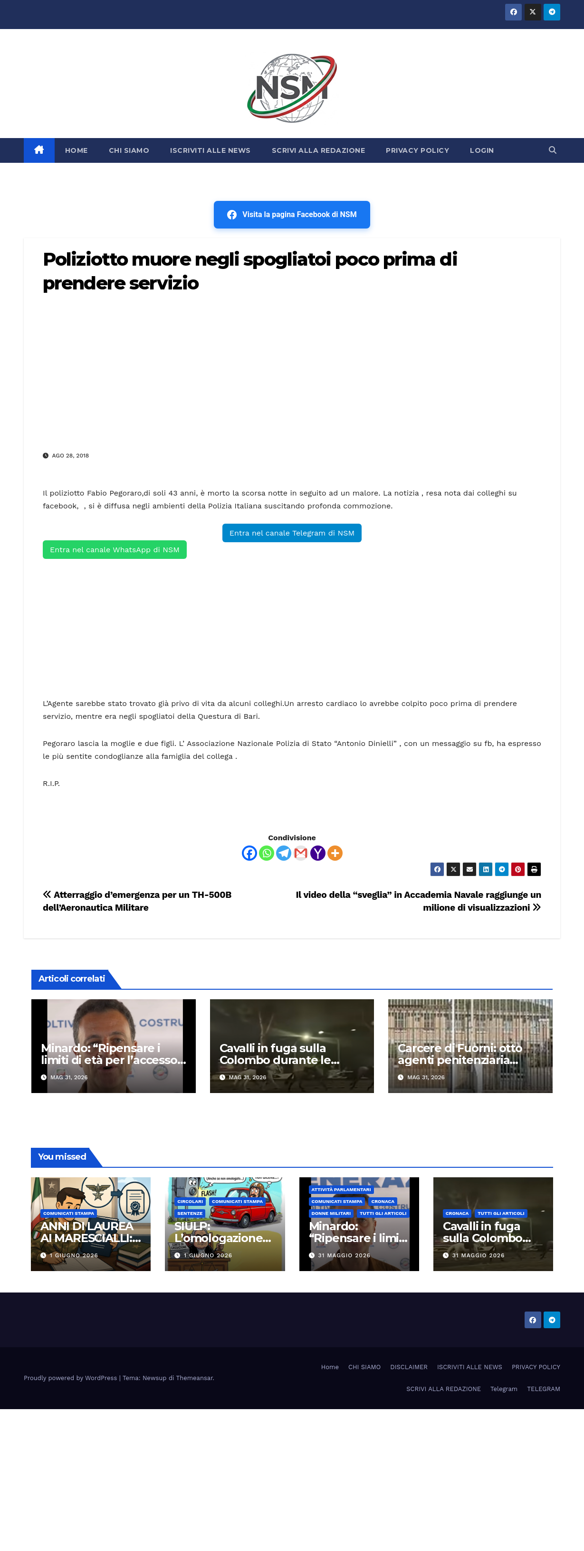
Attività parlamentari (341, 1189)
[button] (552, 150)
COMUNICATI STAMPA (68, 1213)
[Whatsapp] (266, 853)
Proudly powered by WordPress (71, 1378)
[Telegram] (283, 853)
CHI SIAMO (129, 150)
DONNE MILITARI (331, 1213)
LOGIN (482, 150)
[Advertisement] (292, 371)
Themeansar (194, 1378)
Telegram (503, 1388)
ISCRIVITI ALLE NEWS (210, 150)
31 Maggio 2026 (344, 1255)
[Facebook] (249, 853)
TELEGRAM (543, 1388)
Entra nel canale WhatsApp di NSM (115, 549)
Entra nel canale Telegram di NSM (292, 532)
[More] (335, 853)
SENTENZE (189, 1213)
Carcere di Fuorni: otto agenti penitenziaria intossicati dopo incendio (467, 1060)
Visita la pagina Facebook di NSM (291, 214)
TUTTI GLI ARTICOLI (383, 1213)
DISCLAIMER (409, 1367)
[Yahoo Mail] (318, 853)
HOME (76, 150)
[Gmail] (300, 853)
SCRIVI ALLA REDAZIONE (318, 150)
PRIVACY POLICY (417, 150)
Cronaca (382, 1201)
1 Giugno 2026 (74, 1255)
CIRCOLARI (190, 1201)
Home (330, 1367)
